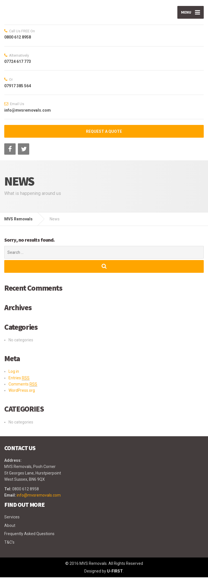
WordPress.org (22, 394)
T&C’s (9, 546)
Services (12, 521)
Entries (19, 381)
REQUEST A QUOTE (104, 135)
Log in (14, 375)
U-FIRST (115, 575)
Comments (23, 388)
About (9, 529)
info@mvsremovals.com (39, 499)
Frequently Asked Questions (29, 537)
